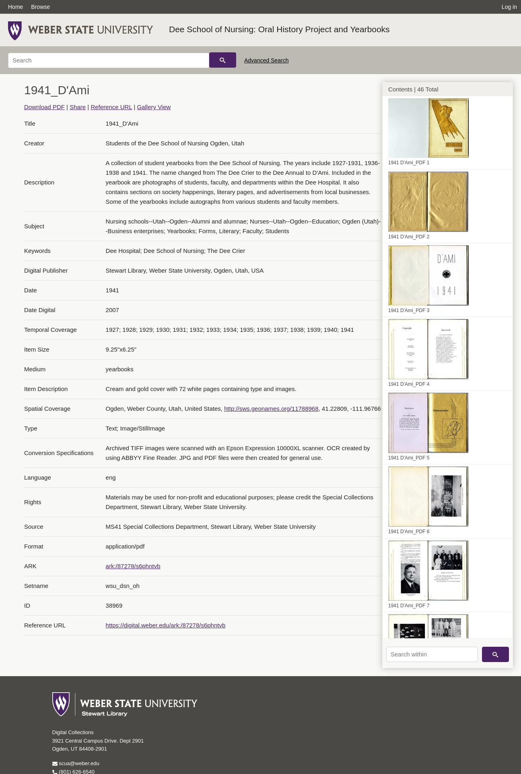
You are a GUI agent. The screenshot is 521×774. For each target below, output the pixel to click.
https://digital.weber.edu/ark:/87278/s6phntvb (166, 625)
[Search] (108, 60)
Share (78, 106)
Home (15, 7)
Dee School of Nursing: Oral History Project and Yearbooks (279, 29)
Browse (40, 7)
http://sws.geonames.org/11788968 (271, 408)
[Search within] (432, 654)
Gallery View (154, 106)
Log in (509, 7)
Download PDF (44, 106)
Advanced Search (266, 60)
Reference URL (111, 106)
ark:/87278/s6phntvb (133, 566)
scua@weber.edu (75, 763)
